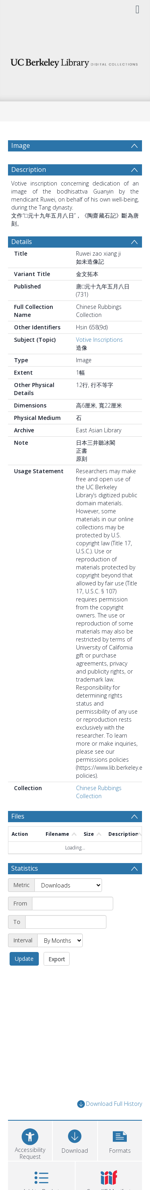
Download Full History (109, 1123)
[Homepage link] (75, 61)
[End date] (65, 941)
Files (17, 835)
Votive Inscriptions (99, 359)
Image (20, 145)
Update (24, 978)
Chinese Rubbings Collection (99, 811)
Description (28, 188)
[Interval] (60, 959)
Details (21, 260)
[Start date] (72, 923)
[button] (120, 1159)
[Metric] (68, 904)
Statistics (24, 887)
